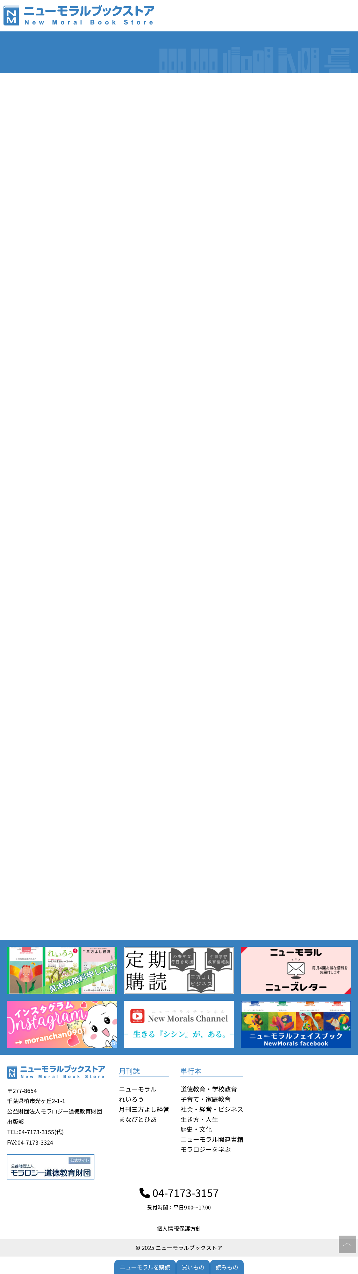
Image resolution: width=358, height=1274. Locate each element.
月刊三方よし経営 (144, 1109)
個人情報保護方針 (179, 1228)
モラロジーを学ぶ (205, 1149)
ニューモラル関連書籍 (211, 1139)
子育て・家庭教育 (205, 1098)
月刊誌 (129, 1071)
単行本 (190, 1071)
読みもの (227, 1267)
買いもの (193, 1267)
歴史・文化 (196, 1128)
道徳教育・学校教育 (208, 1088)
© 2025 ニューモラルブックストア (179, 1247)
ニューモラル (138, 1088)
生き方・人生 (199, 1119)
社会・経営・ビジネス (211, 1109)
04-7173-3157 (179, 1192)
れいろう (131, 1098)
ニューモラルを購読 (145, 1267)
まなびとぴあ (138, 1119)
